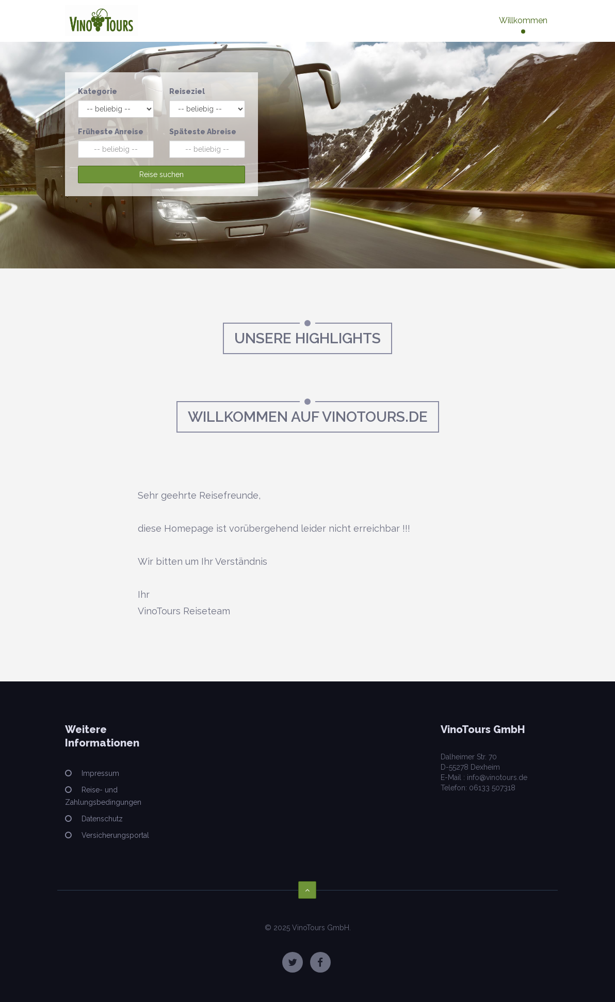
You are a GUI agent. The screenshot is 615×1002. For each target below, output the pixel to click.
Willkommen (523, 20)
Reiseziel (187, 91)
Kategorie (97, 91)
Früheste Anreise (110, 132)
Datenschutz (101, 819)
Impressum (99, 773)
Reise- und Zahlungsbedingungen (103, 796)
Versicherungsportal (114, 835)
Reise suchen (161, 174)
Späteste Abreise (202, 132)
